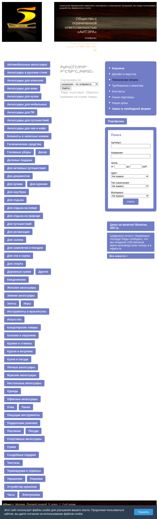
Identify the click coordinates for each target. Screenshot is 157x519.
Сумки (11, 446)
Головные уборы (19, 152)
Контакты (118, 91)
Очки (10, 407)
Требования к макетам (127, 85)
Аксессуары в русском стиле (27, 72)
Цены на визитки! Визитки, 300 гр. (128, 226)
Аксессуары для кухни (22, 96)
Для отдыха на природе (23, 215)
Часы (11, 494)
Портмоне (14, 431)
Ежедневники (16, 279)
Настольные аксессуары (24, 383)
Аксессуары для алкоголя (25, 80)
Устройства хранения (22, 486)
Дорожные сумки (19, 271)
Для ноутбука (16, 192)
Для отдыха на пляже (22, 208)
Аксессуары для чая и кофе (26, 128)
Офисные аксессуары (22, 399)
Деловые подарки (19, 160)
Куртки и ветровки (20, 351)
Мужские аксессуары (21, 375)
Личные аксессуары (21, 367)
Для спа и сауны (18, 255)
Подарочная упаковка (22, 423)
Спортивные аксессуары (24, 439)
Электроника (31, 494)
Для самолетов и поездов (25, 247)
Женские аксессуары (21, 287)
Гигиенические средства (24, 144)
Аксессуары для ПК (20, 112)
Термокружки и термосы (24, 470)
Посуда (33, 431)
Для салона (15, 239)
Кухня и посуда (17, 359)
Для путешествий (19, 223)
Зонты (11, 303)
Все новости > (118, 256)
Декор (42, 152)
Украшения (14, 478)
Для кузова (15, 184)
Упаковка (36, 478)
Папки (26, 407)
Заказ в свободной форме (131, 108)
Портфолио (116, 121)
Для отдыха (15, 200)
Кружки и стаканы (19, 343)
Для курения (38, 184)
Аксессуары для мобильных (27, 104)
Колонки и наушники (21, 335)
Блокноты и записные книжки (27, 136)
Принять (143, 512)
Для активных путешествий (26, 168)
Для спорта (15, 263)
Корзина (118, 68)
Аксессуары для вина (22, 88)
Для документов (18, 176)
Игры (27, 303)
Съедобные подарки (21, 454)
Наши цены (120, 103)
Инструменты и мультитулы (26, 311)
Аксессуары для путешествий (28, 120)
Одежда (12, 391)
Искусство (14, 319)
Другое (43, 271)
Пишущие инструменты (23, 415)
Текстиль (13, 462)
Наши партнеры (123, 97)
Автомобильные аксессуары (27, 64)
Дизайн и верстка (124, 74)
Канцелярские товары (22, 327)
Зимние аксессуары (21, 295)
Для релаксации (18, 231)
